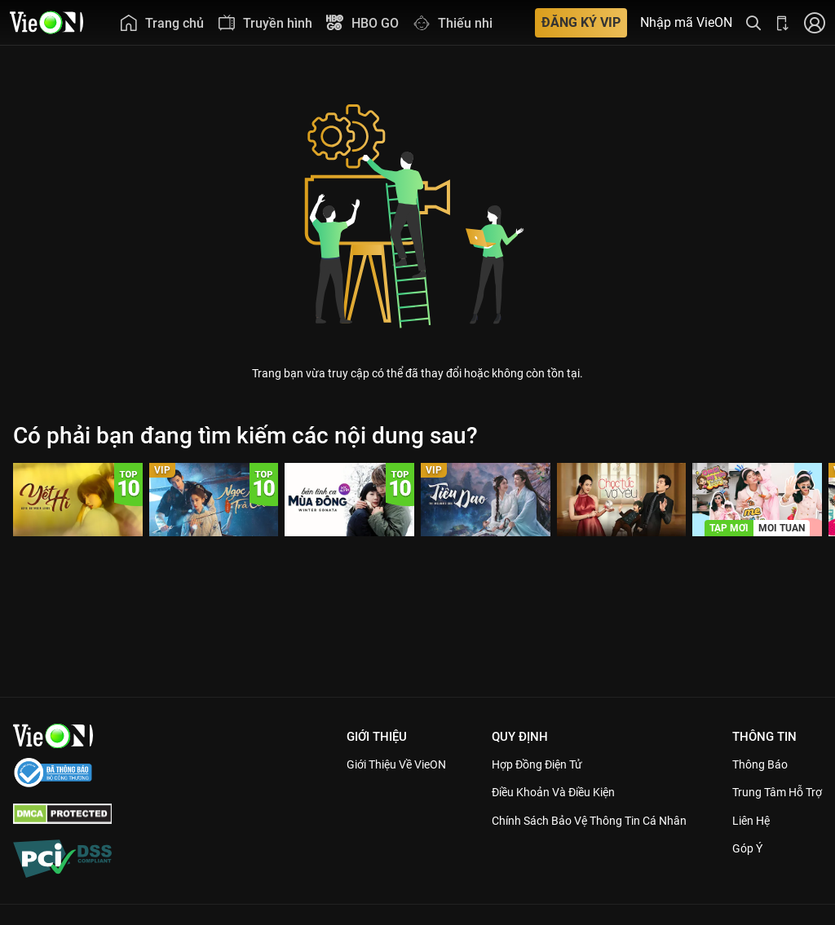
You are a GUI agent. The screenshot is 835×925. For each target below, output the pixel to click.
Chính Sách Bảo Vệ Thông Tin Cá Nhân (572, 820)
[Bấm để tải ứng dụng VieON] (783, 22)
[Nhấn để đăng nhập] (814, 22)
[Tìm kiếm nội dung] (753, 22)
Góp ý (740, 848)
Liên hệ (745, 820)
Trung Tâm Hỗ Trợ (773, 792)
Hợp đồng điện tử (517, 764)
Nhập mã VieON (686, 22)
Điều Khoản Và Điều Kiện (534, 792)
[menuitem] (161, 22)
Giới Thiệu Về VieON (366, 764)
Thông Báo (753, 764)
